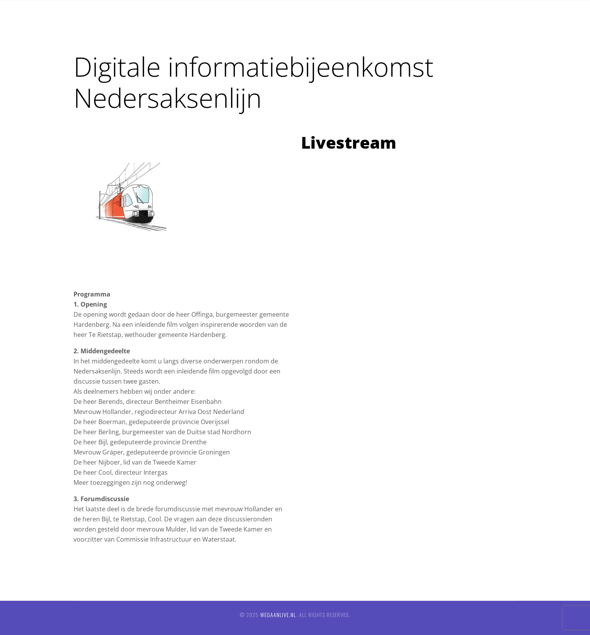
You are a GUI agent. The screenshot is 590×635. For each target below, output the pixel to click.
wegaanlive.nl (278, 614)
